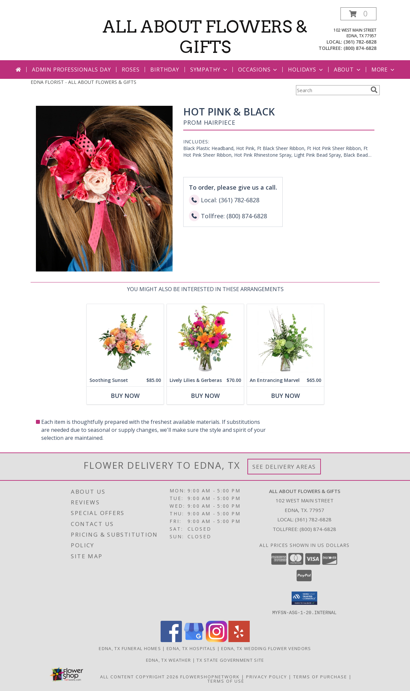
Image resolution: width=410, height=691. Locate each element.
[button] (358, 13)
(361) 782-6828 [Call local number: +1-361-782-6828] (359, 42)
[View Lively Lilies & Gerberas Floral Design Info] (205, 339)
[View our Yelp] (239, 640)
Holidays (306, 69)
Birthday (164, 69)
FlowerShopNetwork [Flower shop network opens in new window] (210, 676)
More (383, 69)
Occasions (258, 69)
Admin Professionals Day (71, 69)
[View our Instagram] (216, 640)
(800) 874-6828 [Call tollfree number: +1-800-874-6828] (359, 48)
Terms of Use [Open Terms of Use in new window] (225, 681)
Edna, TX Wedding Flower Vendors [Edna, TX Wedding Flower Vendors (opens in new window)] (266, 648)
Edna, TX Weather (168, 660)
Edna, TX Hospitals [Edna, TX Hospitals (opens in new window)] (191, 648)
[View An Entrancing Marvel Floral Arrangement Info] (285, 339)
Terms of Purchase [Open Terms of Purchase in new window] (320, 676)
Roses (130, 69)
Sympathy (209, 69)
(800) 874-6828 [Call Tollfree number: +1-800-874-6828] (318, 529)
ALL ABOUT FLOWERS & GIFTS (205, 37)
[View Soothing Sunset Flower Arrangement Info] (124, 339)
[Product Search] (331, 90)
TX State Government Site (230, 660)
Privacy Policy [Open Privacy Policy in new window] (266, 676)
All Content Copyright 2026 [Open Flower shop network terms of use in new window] (139, 676)
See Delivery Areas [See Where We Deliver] (284, 466)
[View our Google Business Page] (194, 640)
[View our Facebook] (171, 640)
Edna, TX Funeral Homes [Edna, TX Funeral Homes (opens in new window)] (130, 648)
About (348, 69)
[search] (374, 89)
